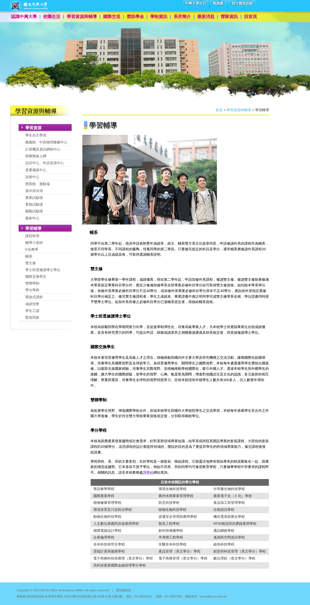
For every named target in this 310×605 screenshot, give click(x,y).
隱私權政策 (123, 590)
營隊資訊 (229, 16)
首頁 (219, 110)
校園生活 (51, 16)
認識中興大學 (24, 16)
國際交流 (111, 16)
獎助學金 (135, 16)
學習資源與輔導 (82, 16)
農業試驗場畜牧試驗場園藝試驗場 (34, 204)
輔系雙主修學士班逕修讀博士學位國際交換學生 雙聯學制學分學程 (42, 273)
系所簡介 (182, 16)
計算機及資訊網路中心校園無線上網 (42, 152)
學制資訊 (158, 16)
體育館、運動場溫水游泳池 (37, 187)
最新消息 (205, 16)
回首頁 (250, 16)
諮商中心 (32, 177)
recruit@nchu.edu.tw (213, 596)
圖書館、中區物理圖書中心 (46, 142)
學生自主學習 (35, 135)
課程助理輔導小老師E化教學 (34, 242)
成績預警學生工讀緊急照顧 (32, 310)
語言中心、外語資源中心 (44, 163)
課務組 (148, 472)
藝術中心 (32, 218)
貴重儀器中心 (35, 170)
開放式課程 (34, 297)
